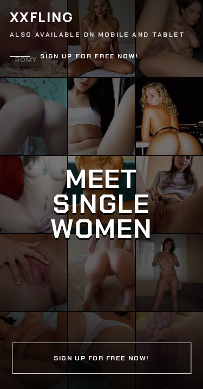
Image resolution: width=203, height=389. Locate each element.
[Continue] (101, 194)
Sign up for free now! (89, 56)
